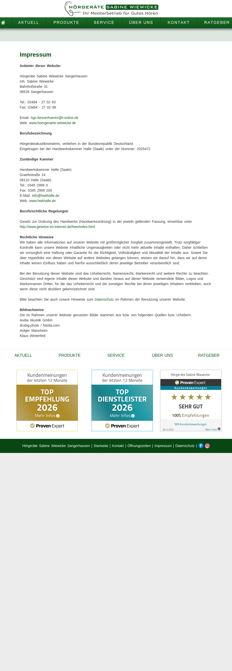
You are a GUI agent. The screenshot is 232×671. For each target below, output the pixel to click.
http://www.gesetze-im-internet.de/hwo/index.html (57, 227)
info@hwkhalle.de (45, 196)
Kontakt (118, 446)
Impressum (163, 446)
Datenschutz (104, 299)
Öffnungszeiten (139, 446)
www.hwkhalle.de (42, 201)
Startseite (101, 446)
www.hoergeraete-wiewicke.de (52, 123)
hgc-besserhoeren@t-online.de (54, 118)
